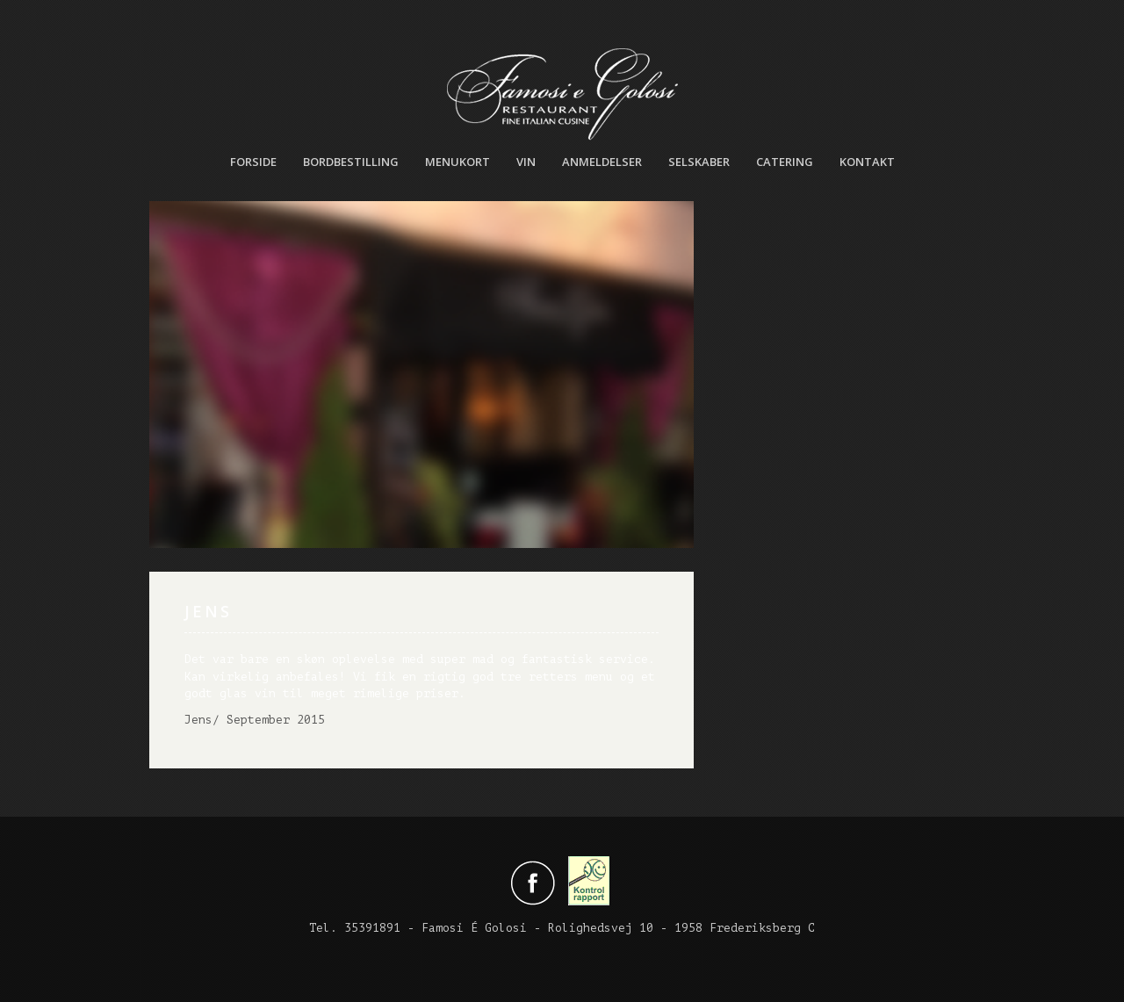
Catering (784, 161)
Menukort (457, 161)
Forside (253, 161)
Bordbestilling (351, 161)
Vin (526, 161)
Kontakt (867, 161)
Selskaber (699, 161)
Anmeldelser (602, 161)
